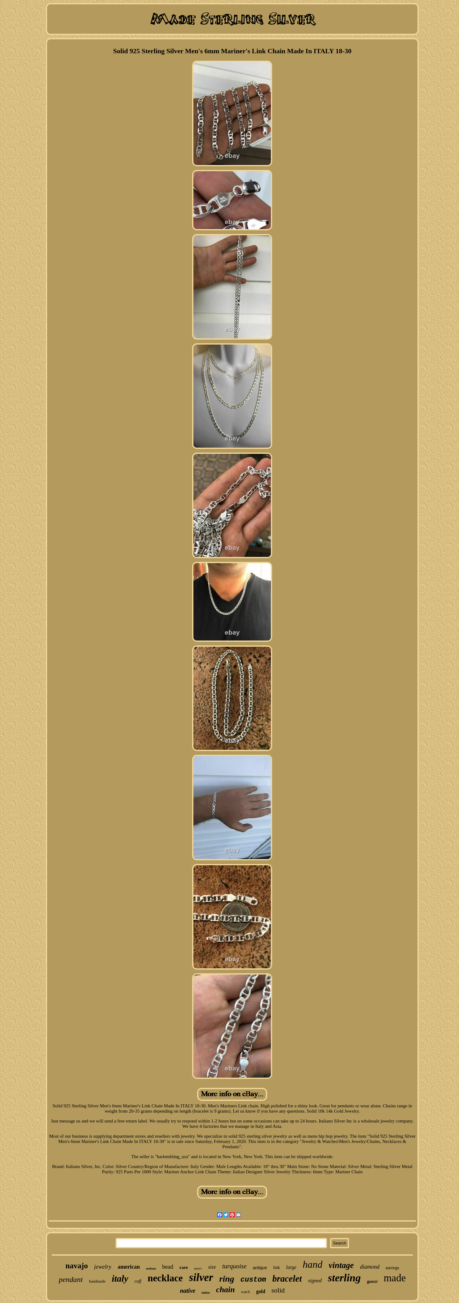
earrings (392, 1268)
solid (278, 1290)
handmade (97, 1281)
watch (245, 1292)
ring (226, 1278)
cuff (138, 1281)
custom (253, 1280)
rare (183, 1267)
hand (312, 1264)
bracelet (287, 1278)
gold (260, 1291)
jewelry (102, 1266)
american (128, 1267)
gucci (372, 1281)
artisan (151, 1268)
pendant (71, 1279)
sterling (344, 1277)
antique (260, 1267)
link (276, 1267)
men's (198, 1268)
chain (225, 1289)
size (212, 1267)
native (187, 1290)
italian (205, 1292)
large (291, 1267)
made (395, 1277)
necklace (165, 1278)
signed (315, 1280)
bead (167, 1266)
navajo (76, 1266)
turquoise (234, 1266)
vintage (341, 1265)
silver (201, 1277)
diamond (369, 1267)
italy (120, 1278)
